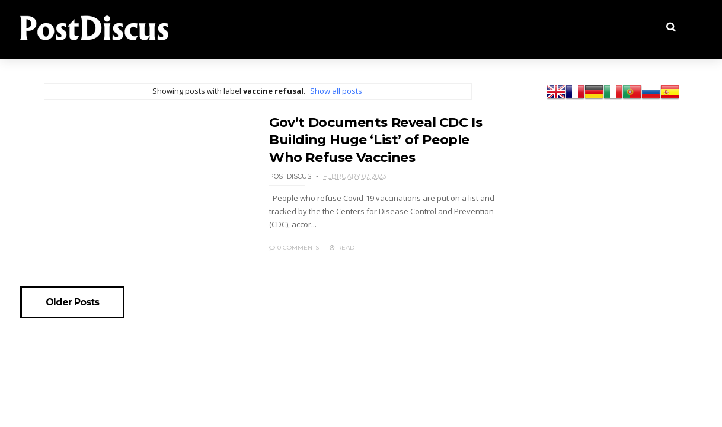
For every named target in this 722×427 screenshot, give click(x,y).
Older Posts (72, 302)
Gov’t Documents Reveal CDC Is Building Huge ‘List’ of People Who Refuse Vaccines (375, 139)
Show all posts (336, 90)
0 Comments (294, 247)
